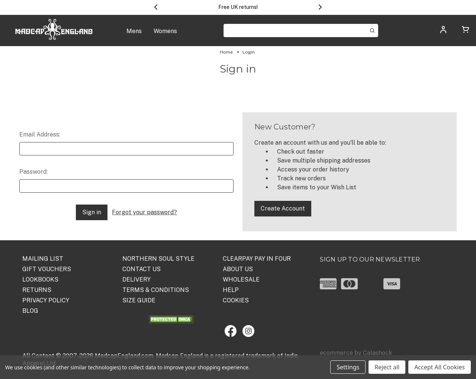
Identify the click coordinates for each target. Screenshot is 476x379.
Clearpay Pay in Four (257, 258)
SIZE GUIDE (138, 300)
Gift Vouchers (46, 269)
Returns (36, 289)
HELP (231, 289)
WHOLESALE (241, 279)
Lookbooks (40, 279)
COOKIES (236, 300)
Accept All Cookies (439, 367)
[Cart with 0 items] (465, 30)
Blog (30, 310)
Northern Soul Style (158, 258)
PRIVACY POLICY (45, 300)
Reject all (386, 367)
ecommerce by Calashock (356, 352)
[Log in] (443, 31)
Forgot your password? (144, 212)
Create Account (283, 208)
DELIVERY (136, 279)
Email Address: (39, 134)
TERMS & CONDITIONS (155, 289)
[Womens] (165, 35)
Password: (33, 171)
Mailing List (42, 258)
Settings (348, 367)
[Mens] (134, 35)
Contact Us (141, 269)
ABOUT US (238, 269)
